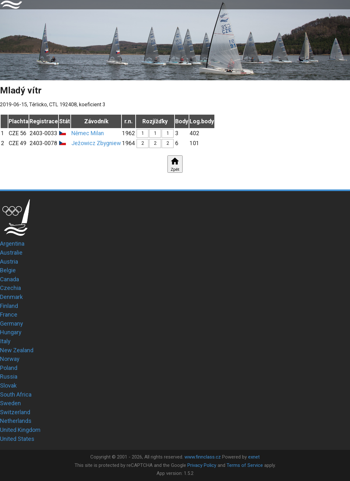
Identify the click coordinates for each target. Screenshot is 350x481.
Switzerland (15, 412)
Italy (5, 341)
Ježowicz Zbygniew (96, 143)
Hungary (11, 332)
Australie (11, 252)
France (8, 314)
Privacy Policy (201, 465)
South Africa (15, 394)
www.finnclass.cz (202, 457)
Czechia (10, 287)
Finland (9, 305)
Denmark (11, 296)
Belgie (8, 270)
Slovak (8, 385)
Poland (8, 367)
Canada (9, 279)
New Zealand (16, 350)
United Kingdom (20, 429)
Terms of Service (245, 465)
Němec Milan (87, 133)
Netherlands (15, 420)
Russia (8, 376)
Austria (9, 261)
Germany (11, 323)
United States (17, 438)
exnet (254, 457)
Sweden (10, 403)
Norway (10, 358)
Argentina (12, 243)
